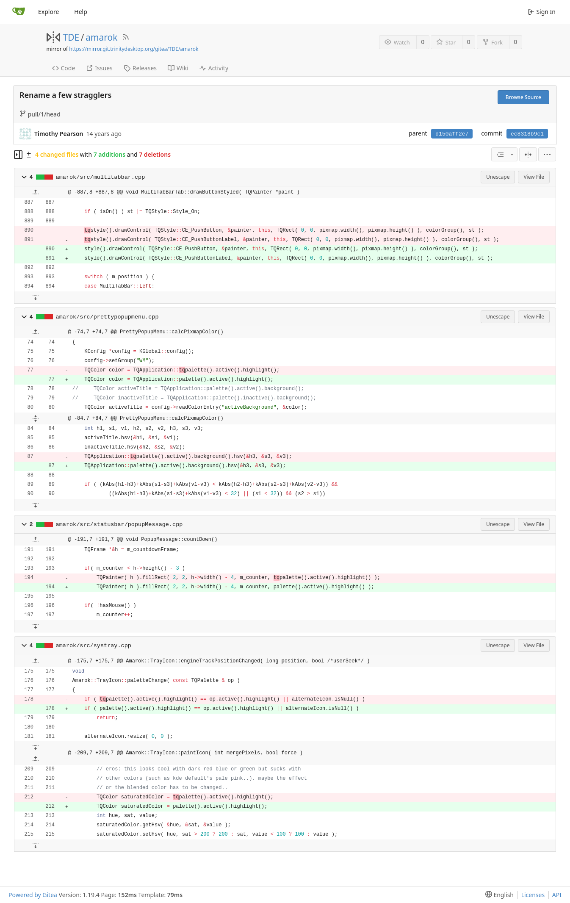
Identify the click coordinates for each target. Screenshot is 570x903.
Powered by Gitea (32, 895)
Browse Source (523, 97)
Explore (48, 12)
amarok (101, 37)
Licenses (533, 895)
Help (80, 12)
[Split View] (528, 154)
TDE (71, 37)
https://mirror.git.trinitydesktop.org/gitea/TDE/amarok (133, 49)
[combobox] (504, 154)
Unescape (497, 176)
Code (63, 68)
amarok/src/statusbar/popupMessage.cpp (119, 524)
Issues (99, 68)
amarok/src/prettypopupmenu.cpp (107, 317)
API (557, 895)
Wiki (178, 68)
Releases (140, 68)
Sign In (542, 12)
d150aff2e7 (451, 134)
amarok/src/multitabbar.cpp (100, 177)
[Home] (18, 12)
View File (533, 176)
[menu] (547, 154)
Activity (213, 68)
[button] (24, 177)
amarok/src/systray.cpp (93, 646)
